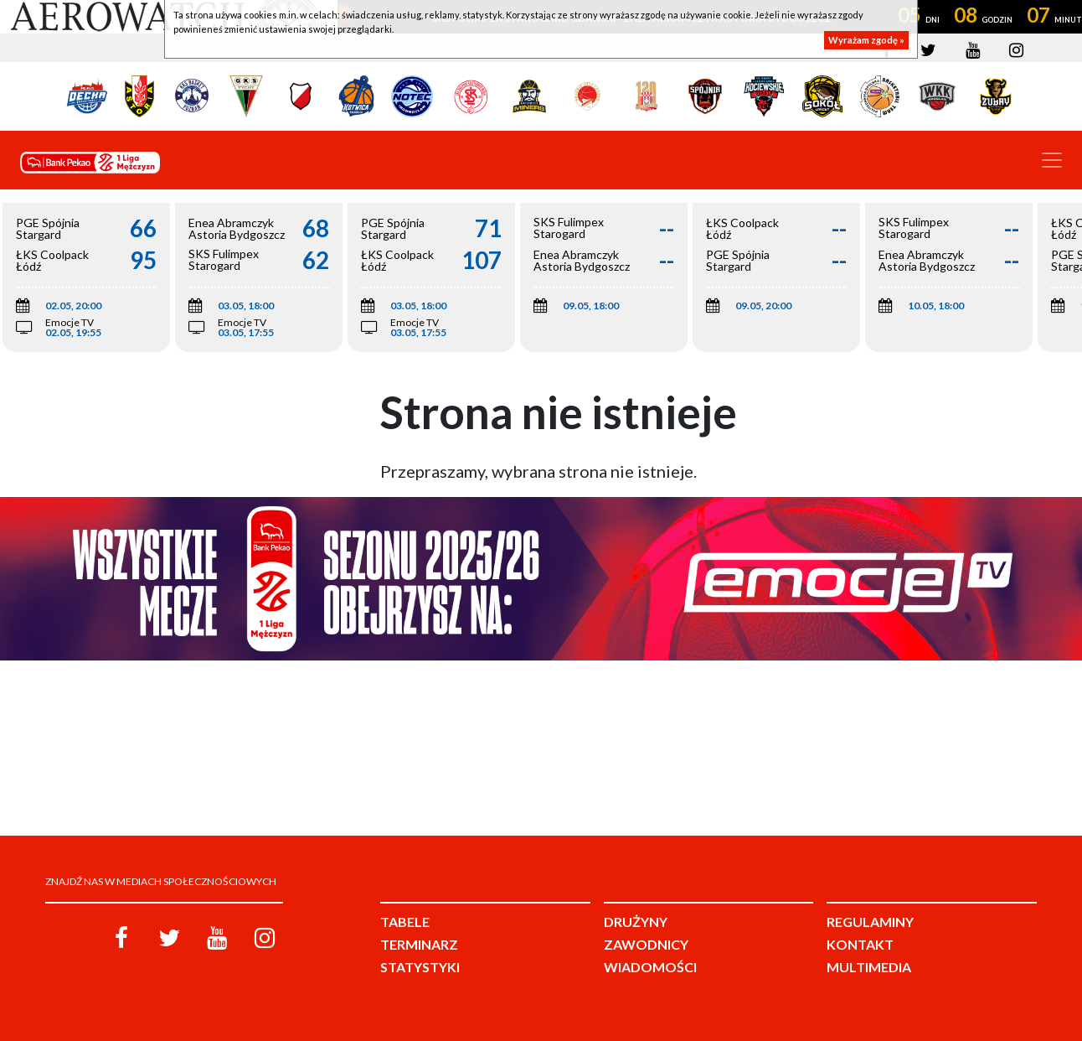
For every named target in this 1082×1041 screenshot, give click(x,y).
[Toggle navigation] (1051, 160)
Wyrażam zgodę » (866, 39)
